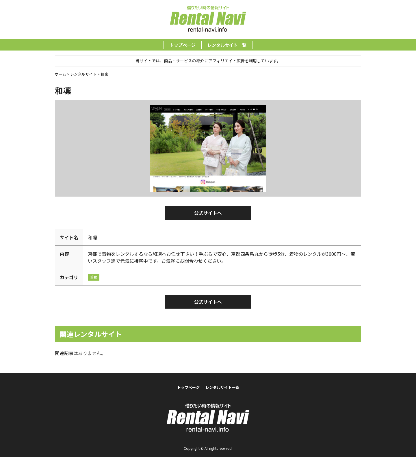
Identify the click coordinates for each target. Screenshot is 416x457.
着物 (93, 277)
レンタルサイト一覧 (226, 45)
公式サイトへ (208, 212)
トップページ (183, 45)
